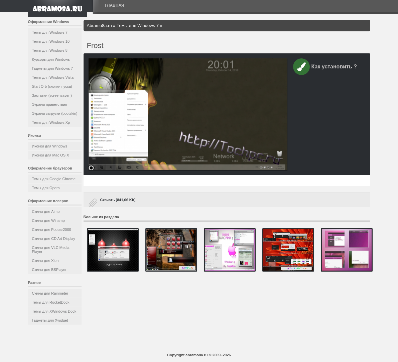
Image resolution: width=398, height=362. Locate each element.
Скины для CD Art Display (53, 239)
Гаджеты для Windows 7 (52, 68)
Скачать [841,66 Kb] (118, 200)
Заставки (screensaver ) (52, 95)
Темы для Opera (46, 188)
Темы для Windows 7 (50, 32)
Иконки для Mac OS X (50, 155)
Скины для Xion (45, 261)
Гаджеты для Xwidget (50, 320)
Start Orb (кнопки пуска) (52, 86)
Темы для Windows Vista (53, 77)
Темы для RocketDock (51, 302)
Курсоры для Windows (51, 59)
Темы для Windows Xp (51, 122)
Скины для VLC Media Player (51, 250)
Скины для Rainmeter (50, 293)
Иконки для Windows (50, 146)
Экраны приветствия (49, 104)
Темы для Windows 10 (51, 41)
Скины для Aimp (46, 212)
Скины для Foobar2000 (51, 230)
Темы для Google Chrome (54, 179)
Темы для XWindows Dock (54, 311)
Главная (114, 5)
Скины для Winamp (48, 221)
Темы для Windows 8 (50, 50)
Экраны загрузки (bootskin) (55, 113)
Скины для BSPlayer (49, 270)
